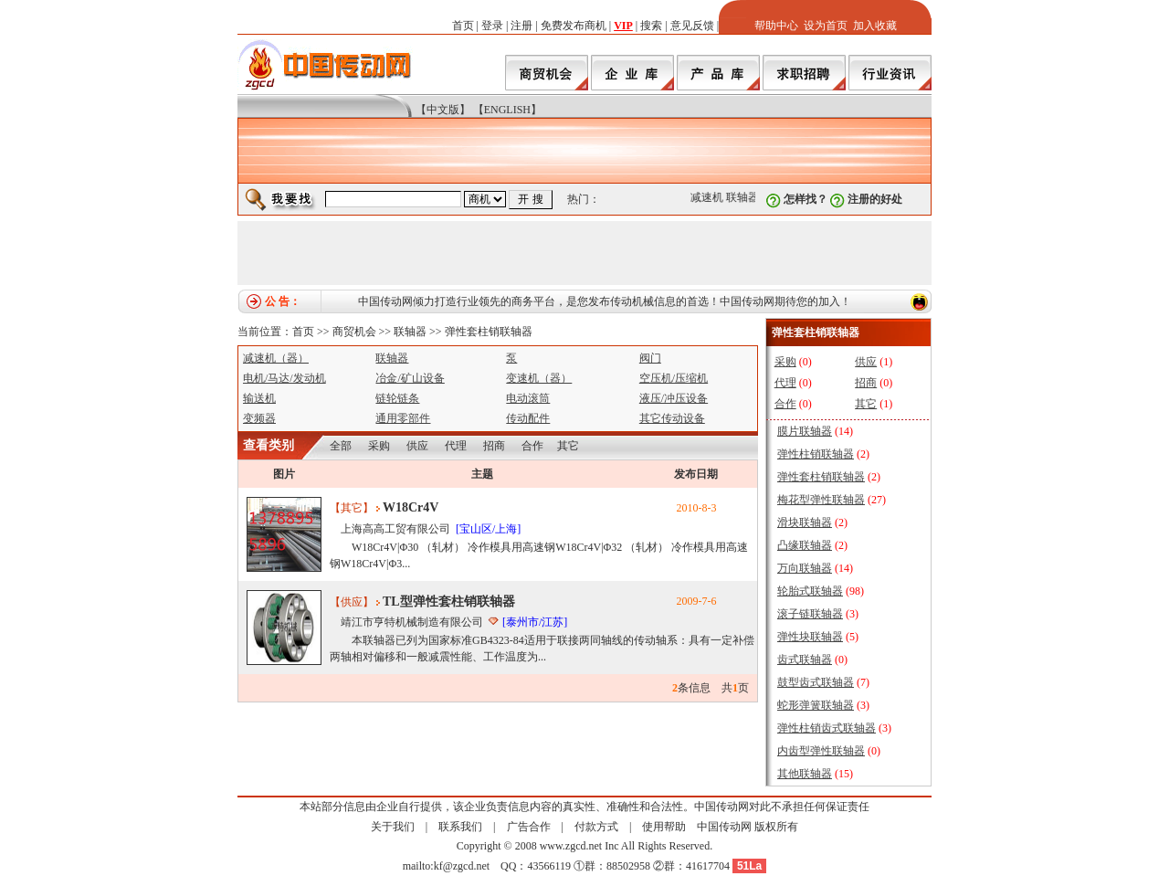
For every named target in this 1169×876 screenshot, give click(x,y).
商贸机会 (354, 331)
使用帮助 (664, 826)
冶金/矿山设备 (409, 378)
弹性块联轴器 (810, 636)
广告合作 (529, 826)
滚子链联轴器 (810, 613)
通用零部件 (402, 418)
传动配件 (528, 418)
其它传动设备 (672, 418)
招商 (494, 445)
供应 (417, 445)
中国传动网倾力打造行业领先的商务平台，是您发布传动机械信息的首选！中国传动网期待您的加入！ (604, 301)
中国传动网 (724, 826)
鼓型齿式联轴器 (815, 682)
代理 (456, 445)
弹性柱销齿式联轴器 (826, 728)
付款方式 (596, 826)
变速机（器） (539, 378)
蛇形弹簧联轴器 (815, 705)
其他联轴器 (804, 773)
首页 (463, 25)
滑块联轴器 (804, 522)
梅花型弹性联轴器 (821, 499)
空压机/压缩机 (673, 378)
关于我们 (393, 826)
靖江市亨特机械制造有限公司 (412, 622)
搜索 (651, 25)
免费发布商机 (573, 25)
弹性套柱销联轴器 (488, 331)
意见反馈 (692, 25)
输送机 (259, 398)
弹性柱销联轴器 (815, 454)
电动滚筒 (528, 398)
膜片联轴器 (804, 431)
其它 (568, 445)
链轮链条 (397, 398)
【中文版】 (443, 109)
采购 (379, 445)
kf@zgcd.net (462, 866)
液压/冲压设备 (673, 398)
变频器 (259, 418)
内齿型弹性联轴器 (821, 750)
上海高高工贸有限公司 (395, 528)
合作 (532, 445)
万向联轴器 (804, 568)
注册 (521, 25)
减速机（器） (276, 358)
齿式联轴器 (804, 659)
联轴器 (745, 197)
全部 (341, 445)
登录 (492, 25)
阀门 (650, 358)
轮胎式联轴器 (810, 591)
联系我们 (460, 826)
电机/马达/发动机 (284, 378)
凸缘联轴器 (804, 545)
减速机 (709, 197)
